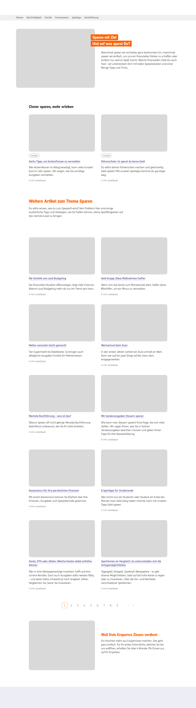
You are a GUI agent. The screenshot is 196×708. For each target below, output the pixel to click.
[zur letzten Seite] (134, 605)
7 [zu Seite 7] (104, 605)
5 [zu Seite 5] (91, 605)
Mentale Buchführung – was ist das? (50, 416)
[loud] (62, 255)
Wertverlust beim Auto (114, 345)
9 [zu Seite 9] (117, 605)
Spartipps (76, 17)
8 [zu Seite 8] (110, 605)
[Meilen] (62, 322)
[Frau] (62, 393)
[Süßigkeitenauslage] (134, 538)
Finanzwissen (62, 17)
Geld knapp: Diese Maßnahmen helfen (123, 278)
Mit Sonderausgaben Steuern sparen (122, 416)
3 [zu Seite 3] (77, 605)
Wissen (19, 17)
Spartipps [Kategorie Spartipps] (34, 155)
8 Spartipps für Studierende (117, 490)
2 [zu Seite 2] (71, 605)
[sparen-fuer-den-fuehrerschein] (134, 133)
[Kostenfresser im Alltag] (62, 133)
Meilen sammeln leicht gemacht (47, 345)
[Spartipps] (134, 468)
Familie (48, 17)
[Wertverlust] (134, 322)
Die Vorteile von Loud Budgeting (47, 278)
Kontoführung (91, 17)
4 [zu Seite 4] (84, 605)
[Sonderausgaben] (134, 393)
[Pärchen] (62, 538)
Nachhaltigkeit (34, 17)
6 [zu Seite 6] (97, 605)
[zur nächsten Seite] (129, 605)
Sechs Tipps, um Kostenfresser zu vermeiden (54, 161)
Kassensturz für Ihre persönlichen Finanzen (54, 490)
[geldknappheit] (134, 255)
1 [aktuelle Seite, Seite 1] (64, 605)
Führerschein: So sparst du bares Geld (123, 161)
